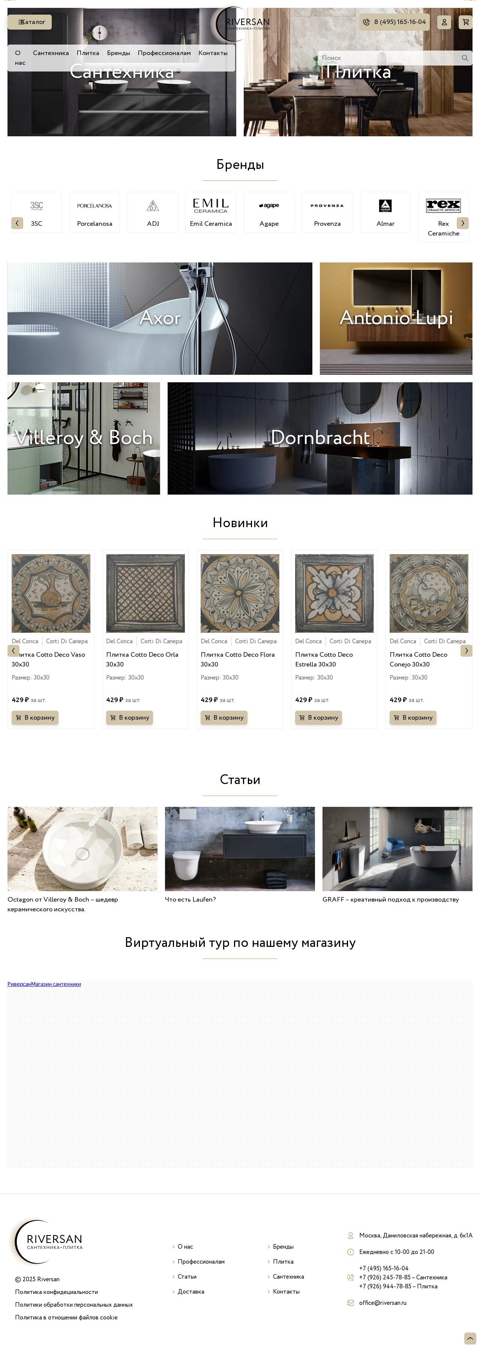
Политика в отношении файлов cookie (66, 1317)
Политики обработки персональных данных (74, 1304)
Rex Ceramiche (443, 217)
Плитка (87, 53)
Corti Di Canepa (67, 641)
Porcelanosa (94, 212)
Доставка (191, 1291)
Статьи (240, 780)
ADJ (152, 212)
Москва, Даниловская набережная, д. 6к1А (415, 1235)
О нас (20, 58)
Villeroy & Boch (84, 438)
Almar (385, 212)
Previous (17, 223)
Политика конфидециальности (56, 1292)
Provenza (327, 212)
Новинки (240, 523)
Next (463, 223)
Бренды (118, 53)
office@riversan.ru (382, 1302)
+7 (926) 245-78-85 (385, 1277)
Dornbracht (320, 438)
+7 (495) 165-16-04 (384, 1268)
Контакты (213, 53)
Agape (269, 212)
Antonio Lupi (396, 319)
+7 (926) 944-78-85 (385, 1286)
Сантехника (51, 53)
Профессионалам (164, 53)
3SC (36, 212)
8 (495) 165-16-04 (398, 22)
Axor (160, 319)
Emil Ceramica (211, 212)
